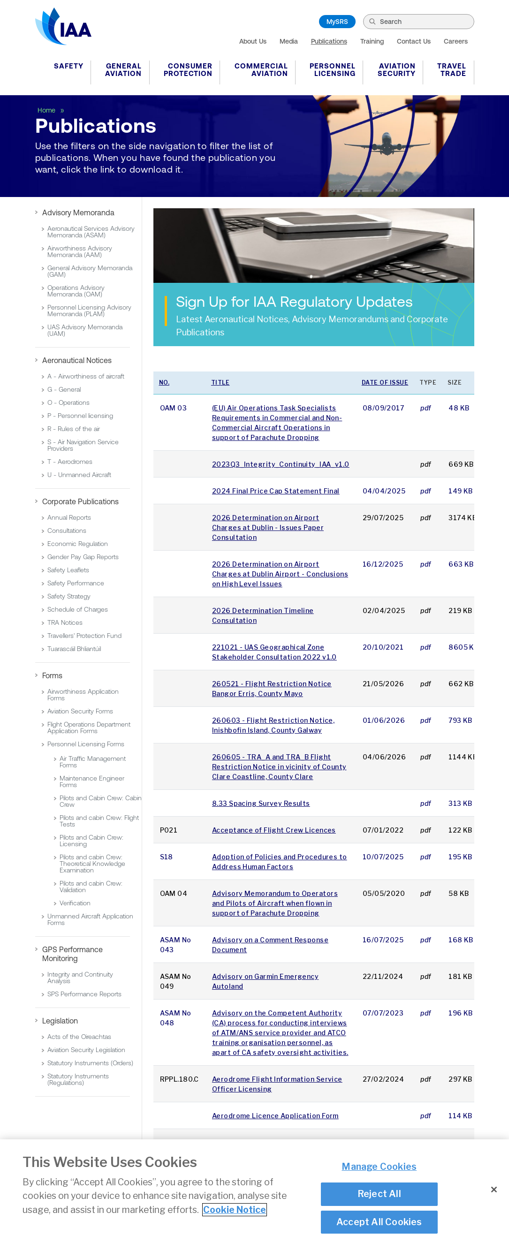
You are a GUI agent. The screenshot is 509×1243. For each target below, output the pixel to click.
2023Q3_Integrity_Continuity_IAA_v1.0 (280, 464)
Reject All (379, 1193)
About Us (252, 41)
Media (289, 41)
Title (220, 382)
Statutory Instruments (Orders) (90, 1063)
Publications (329, 41)
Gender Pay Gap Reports (83, 556)
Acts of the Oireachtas (79, 1036)
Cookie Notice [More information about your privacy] (234, 1209)
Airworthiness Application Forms (83, 694)
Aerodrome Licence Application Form (275, 1116)
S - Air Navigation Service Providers (83, 445)
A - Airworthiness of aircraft (85, 376)
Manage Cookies (379, 1166)
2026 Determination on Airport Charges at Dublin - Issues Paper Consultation (268, 527)
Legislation (60, 1020)
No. (164, 382)
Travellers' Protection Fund (84, 635)
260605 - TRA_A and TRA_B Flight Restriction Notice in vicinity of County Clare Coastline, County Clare (279, 767)
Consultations (66, 530)
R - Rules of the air (73, 428)
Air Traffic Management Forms (93, 761)
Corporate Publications (80, 501)
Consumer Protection (188, 69)
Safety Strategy (69, 596)
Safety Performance (75, 583)
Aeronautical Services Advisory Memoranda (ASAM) (91, 231)
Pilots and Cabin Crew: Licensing (91, 840)
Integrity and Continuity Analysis (80, 977)
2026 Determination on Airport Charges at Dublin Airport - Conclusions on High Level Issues (280, 574)
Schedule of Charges (77, 609)
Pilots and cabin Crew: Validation (91, 886)
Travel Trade (451, 69)
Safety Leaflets (68, 570)
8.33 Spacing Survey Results (261, 803)
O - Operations (68, 402)
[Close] (494, 1189)
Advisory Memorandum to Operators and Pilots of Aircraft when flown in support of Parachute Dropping (275, 903)
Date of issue (385, 382)
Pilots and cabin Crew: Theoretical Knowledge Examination (92, 863)
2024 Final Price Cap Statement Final (276, 491)
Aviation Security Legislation (86, 1049)
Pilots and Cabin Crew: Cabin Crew (101, 801)
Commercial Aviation (261, 69)
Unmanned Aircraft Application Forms (90, 919)
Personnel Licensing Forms (85, 744)
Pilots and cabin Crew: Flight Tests (99, 820)
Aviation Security (397, 69)
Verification (75, 903)
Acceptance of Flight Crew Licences (274, 830)
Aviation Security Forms (80, 711)
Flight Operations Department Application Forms (88, 727)
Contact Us (414, 41)
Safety (69, 66)
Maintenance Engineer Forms (92, 781)
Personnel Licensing (333, 69)
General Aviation (123, 69)
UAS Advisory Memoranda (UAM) (84, 330)
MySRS (337, 21)
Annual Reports (69, 517)
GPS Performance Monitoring (72, 954)
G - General (64, 389)
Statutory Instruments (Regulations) (78, 1079)
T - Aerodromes (69, 461)
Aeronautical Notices (77, 360)
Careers (456, 41)
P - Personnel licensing (80, 415)
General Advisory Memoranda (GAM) (89, 271)
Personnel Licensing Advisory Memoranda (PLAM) (89, 310)
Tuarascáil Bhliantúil (74, 648)
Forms (52, 675)
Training (372, 41)
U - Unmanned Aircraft (79, 474)
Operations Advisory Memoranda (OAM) (76, 290)
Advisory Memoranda (78, 212)
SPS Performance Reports (84, 994)
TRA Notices (65, 622)
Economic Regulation (77, 543)
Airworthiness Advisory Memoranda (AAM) (79, 251)
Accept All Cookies (379, 1222)
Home (47, 110)
